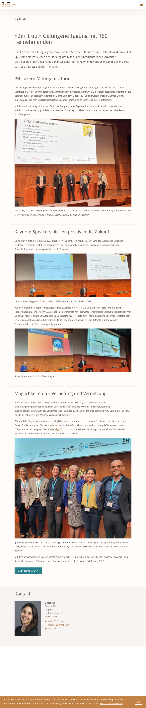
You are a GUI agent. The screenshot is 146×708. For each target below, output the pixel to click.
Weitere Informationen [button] (111, 703)
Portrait (52, 628)
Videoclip (54, 429)
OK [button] (138, 702)
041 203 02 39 (55, 621)
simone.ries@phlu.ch (58, 625)
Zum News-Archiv (28, 570)
